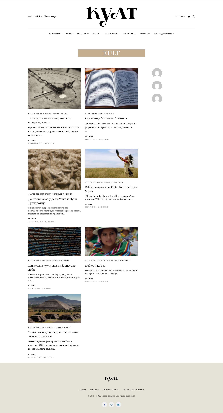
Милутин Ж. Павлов (49, 113)
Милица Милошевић (62, 194)
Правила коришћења (133, 390)
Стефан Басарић (106, 113)
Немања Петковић (61, 327)
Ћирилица (50, 16)
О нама (82, 390)
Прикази (64, 113)
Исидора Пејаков (60, 261)
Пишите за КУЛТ (111, 390)
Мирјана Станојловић (120, 261)
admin (33, 140)
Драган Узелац (104, 182)
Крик (87, 113)
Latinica (38, 16)
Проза (94, 113)
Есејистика (45, 194)
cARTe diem (33, 113)
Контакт (94, 390)
